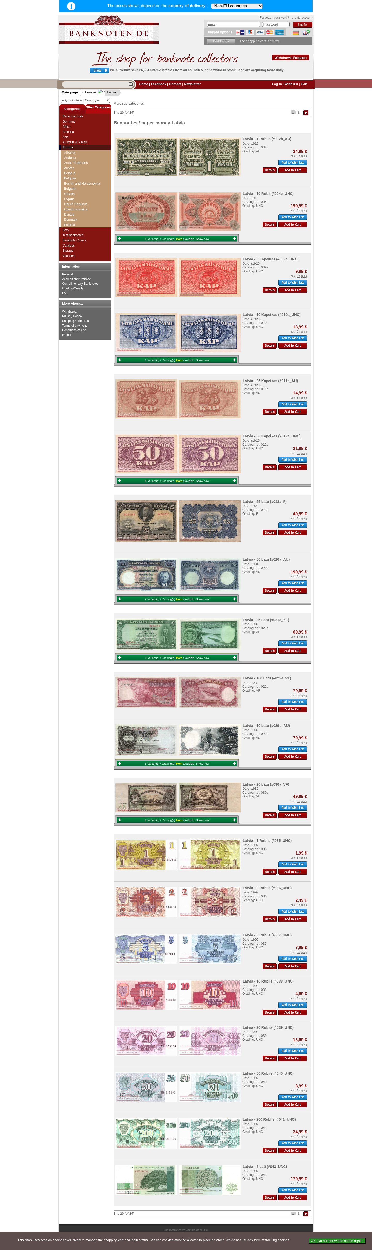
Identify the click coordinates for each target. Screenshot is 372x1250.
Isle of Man (72, 191)
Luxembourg (73, 222)
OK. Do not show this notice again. (337, 1241)
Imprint (67, 335)
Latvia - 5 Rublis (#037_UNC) (267, 935)
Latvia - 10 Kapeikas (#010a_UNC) (271, 315)
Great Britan (73, 155)
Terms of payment (74, 325)
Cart (304, 84)
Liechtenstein (73, 212)
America (68, 132)
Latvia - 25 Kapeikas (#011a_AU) (270, 381)
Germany (69, 121)
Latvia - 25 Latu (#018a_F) (264, 502)
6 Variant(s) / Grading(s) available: (177, 763)
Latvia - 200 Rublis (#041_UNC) (269, 1119)
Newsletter (192, 84)
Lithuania (71, 217)
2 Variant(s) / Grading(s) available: (177, 599)
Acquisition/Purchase (76, 279)
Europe (90, 92)
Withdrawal (69, 311)
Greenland (72, 165)
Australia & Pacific (75, 142)
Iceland (69, 181)
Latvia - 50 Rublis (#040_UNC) (268, 1073)
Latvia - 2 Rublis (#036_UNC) (267, 888)
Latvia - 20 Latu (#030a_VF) (266, 784)
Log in (277, 84)
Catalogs (69, 245)
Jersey (69, 201)
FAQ (65, 293)
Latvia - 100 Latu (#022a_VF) (267, 678)
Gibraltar (70, 150)
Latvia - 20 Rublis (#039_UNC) (268, 1027)
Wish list (291, 84)
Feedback (158, 84)
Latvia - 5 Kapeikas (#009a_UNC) (270, 259)
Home (143, 84)
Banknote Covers (74, 240)
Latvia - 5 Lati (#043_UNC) (265, 1167)
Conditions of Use (74, 330)
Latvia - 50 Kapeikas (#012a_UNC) (271, 436)
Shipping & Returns (75, 321)
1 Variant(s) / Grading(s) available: (177, 238)
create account (302, 17)
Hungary (70, 176)
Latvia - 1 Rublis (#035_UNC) (267, 840)
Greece (69, 160)
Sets (66, 230)
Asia (65, 137)
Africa (67, 127)
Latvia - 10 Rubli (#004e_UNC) (268, 194)
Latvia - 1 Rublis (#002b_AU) (267, 139)
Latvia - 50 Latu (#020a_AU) (266, 559)
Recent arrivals (73, 116)
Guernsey (71, 170)
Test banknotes (73, 235)
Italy (67, 196)
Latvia (107, 92)
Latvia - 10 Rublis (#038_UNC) (268, 981)
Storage (68, 250)
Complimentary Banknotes (80, 284)
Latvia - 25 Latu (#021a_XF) (266, 620)
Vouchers (69, 256)
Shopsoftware (172, 1230)
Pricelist (67, 274)
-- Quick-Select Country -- (86, 100)
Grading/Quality (72, 288)
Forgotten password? (274, 17)
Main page (69, 92)
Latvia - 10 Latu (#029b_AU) (266, 726)
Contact (175, 84)
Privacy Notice (72, 316)
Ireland (69, 186)
